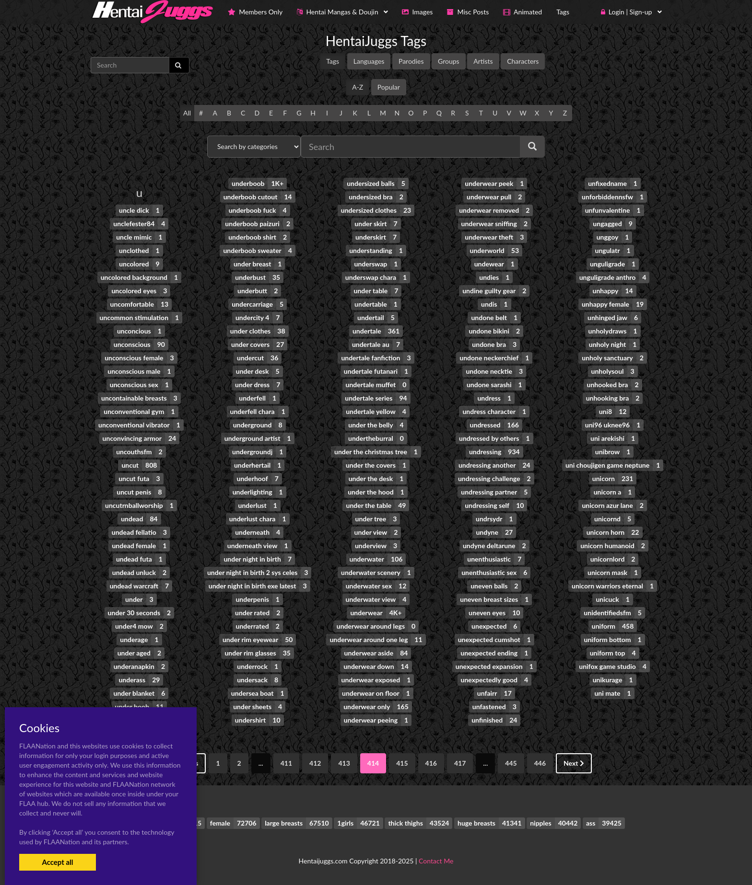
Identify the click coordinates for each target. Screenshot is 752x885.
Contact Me (436, 861)
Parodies (411, 61)
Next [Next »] (574, 763)
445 (511, 763)
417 (460, 763)
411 (286, 763)
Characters (523, 61)
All (187, 113)
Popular (388, 87)
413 (344, 763)
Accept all (57, 862)
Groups (448, 61)
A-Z (357, 87)
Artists (483, 61)
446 (540, 763)
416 (431, 763)
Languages (369, 61)
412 (315, 763)
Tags (332, 61)
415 (402, 763)
